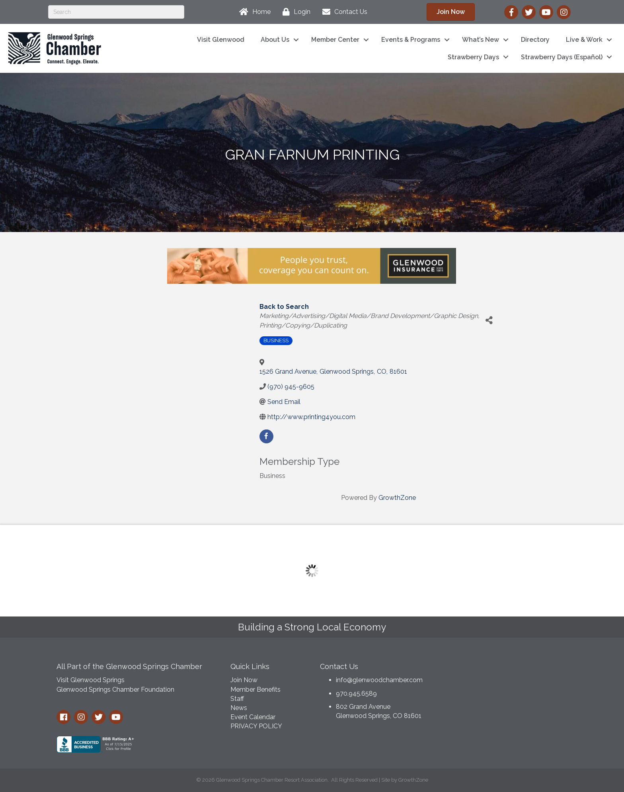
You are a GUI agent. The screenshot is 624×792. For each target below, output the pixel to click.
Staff (237, 698)
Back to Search (284, 306)
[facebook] (266, 436)
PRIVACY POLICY (256, 726)
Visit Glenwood (220, 39)
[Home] (253, 12)
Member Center (335, 39)
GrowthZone (397, 497)
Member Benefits (255, 689)
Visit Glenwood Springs (91, 680)
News (238, 708)
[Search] (116, 12)
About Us (275, 39)
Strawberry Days (473, 57)
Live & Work (584, 39)
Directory (535, 39)
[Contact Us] (342, 12)
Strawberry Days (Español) (562, 57)
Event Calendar (252, 717)
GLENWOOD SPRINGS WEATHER (506, 687)
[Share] (489, 320)
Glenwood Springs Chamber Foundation (115, 689)
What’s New (480, 39)
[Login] (294, 12)
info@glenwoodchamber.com (379, 680)
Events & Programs (410, 39)
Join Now (243, 680)
